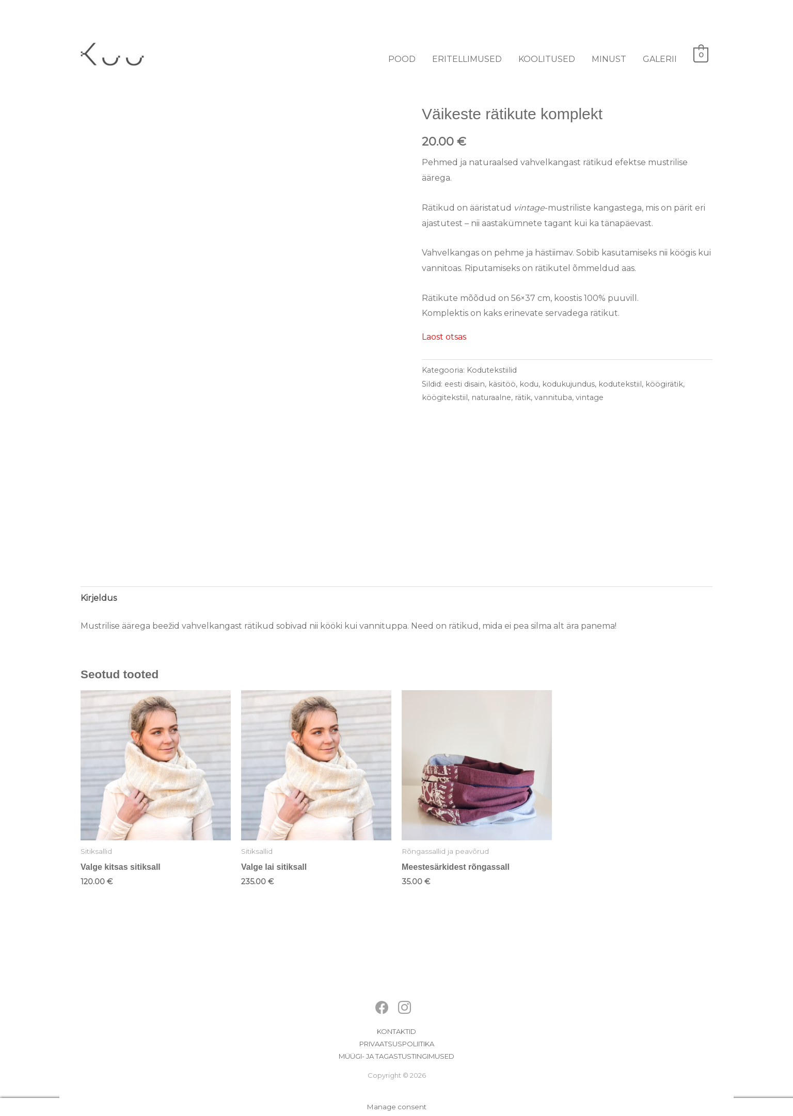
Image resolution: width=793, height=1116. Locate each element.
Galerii (660, 59)
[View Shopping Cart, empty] (700, 54)
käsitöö (502, 384)
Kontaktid (396, 1031)
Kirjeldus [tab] (99, 598)
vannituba (553, 397)
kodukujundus (568, 384)
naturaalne (491, 397)
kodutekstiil (620, 384)
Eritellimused (467, 59)
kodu (528, 384)
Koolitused (546, 59)
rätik (523, 397)
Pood (402, 59)
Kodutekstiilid (492, 370)
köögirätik (664, 384)
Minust (609, 59)
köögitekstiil (445, 397)
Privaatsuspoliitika (396, 1044)
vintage (590, 397)
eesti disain (465, 384)
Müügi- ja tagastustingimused (396, 1056)
